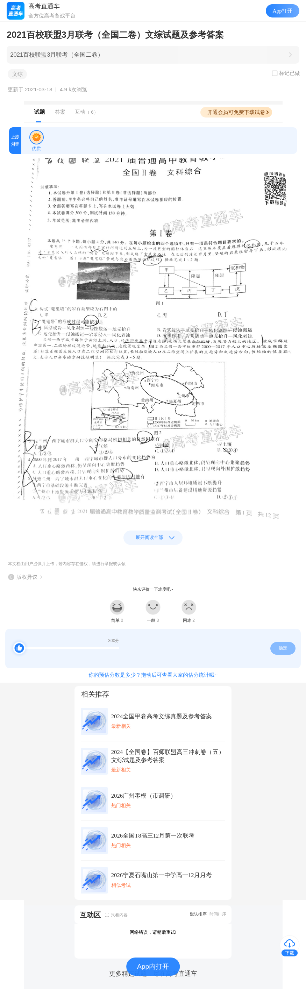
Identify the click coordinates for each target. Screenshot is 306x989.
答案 (60, 112)
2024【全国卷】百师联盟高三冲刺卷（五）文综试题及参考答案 (168, 756)
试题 (39, 112)
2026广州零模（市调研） (143, 795)
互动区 (90, 915)
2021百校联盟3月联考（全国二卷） (57, 54)
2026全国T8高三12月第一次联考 (152, 835)
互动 (86, 112)
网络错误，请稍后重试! (153, 932)
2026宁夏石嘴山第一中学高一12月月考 (161, 875)
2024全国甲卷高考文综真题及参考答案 (161, 716)
